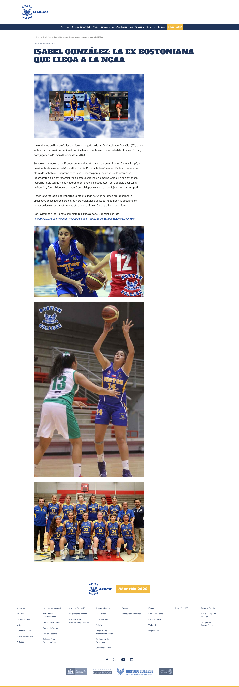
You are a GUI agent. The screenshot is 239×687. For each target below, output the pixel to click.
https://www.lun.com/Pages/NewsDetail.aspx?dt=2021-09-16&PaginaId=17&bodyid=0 (84, 218)
